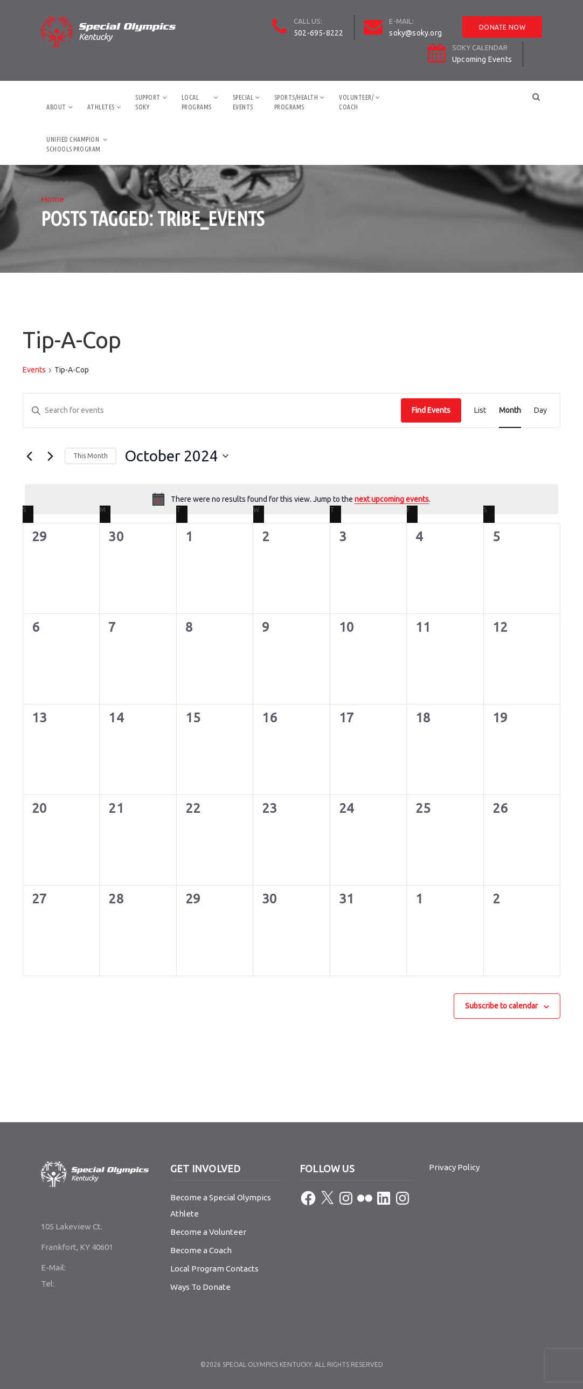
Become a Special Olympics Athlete (220, 1205)
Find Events (431, 410)
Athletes (101, 106)
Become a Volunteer (208, 1231)
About (56, 106)
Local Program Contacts (214, 1268)
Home (52, 199)
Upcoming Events (482, 59)
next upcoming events (392, 499)
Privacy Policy (454, 1167)
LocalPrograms (197, 102)
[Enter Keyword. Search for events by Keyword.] (212, 410)
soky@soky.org (415, 33)
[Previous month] (29, 456)
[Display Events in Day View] (540, 410)
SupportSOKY (148, 102)
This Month (90, 455)
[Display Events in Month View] (510, 410)
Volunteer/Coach (356, 102)
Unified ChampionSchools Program (73, 144)
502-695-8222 (318, 33)
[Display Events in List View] (480, 410)
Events (34, 369)
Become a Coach (201, 1250)
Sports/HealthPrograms (296, 102)
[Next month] (50, 456)
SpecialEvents (243, 102)
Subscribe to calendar (501, 1005)
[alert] (291, 499)
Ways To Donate (200, 1286)
